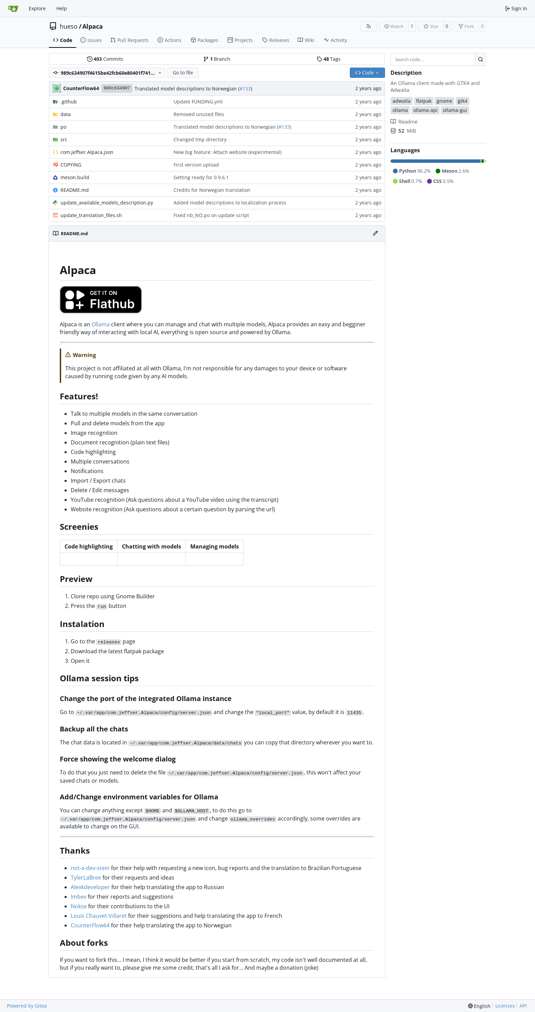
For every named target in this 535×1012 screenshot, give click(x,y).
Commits (105, 59)
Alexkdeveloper (90, 887)
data (65, 114)
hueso (69, 26)
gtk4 (462, 101)
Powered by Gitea (27, 1005)
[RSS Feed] (368, 26)
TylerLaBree (86, 877)
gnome (444, 101)
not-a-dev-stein (90, 868)
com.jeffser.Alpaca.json (86, 152)
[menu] (479, 1006)
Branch (216, 59)
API (523, 1005)
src (63, 139)
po (63, 127)
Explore (37, 8)
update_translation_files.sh (91, 215)
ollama (400, 110)
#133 (245, 88)
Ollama (101, 324)
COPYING (70, 164)
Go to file (183, 72)
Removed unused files (199, 114)
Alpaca (92, 26)
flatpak (423, 101)
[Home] (13, 8)
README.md (74, 190)
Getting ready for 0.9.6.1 (201, 177)
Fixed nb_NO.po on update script (211, 215)
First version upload (196, 164)
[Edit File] (375, 233)
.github (68, 101)
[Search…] (480, 59)
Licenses (505, 1005)
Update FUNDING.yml (198, 101)
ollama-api (425, 110)
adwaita (402, 101)
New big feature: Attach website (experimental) (228, 152)
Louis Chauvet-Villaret (99, 916)
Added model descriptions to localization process (230, 202)
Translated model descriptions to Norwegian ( (187, 88)
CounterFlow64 (90, 925)
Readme (403, 121)
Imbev (78, 896)
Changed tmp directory (200, 139)
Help (61, 8)
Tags (329, 59)
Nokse (79, 906)
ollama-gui (455, 110)
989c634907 (117, 88)
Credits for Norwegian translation (212, 190)
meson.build (74, 177)
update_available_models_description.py (106, 202)
